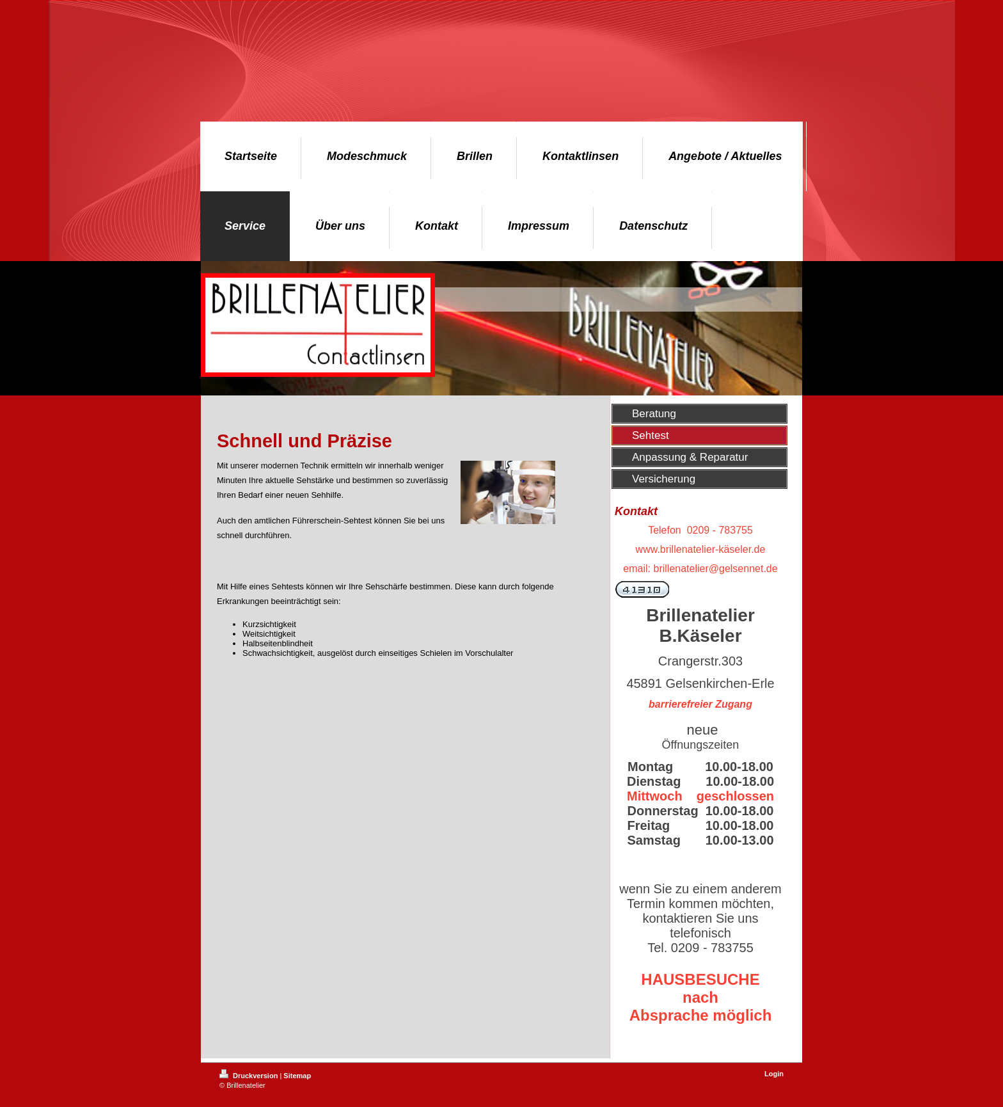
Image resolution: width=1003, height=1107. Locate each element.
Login (774, 1074)
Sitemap (297, 1075)
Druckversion (249, 1075)
